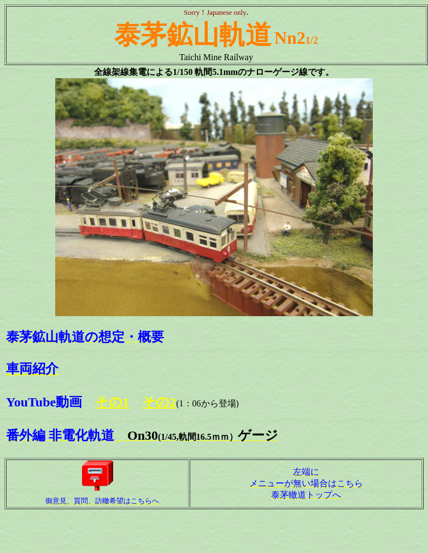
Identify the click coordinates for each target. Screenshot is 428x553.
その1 (112, 402)
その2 (159, 402)
